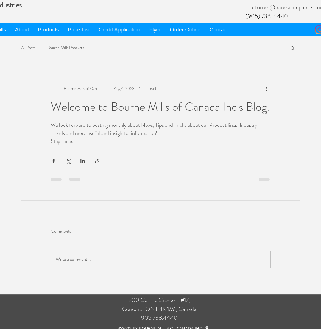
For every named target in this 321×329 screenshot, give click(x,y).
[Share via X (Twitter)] (68, 161)
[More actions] (267, 88)
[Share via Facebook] (53, 161)
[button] (292, 47)
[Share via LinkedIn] (83, 161)
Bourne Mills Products (65, 47)
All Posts (28, 47)
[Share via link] (97, 161)
